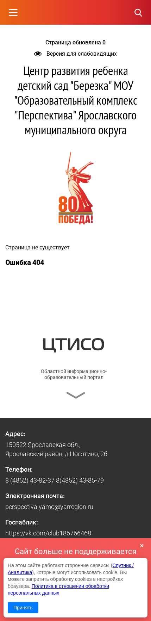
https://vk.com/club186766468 (48, 533)
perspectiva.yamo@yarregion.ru (49, 506)
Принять (23, 607)
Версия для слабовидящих (75, 53)
